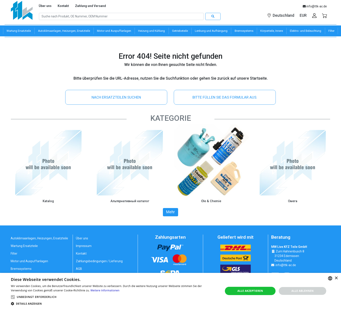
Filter (14, 253)
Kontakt (63, 6)
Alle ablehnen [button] (302, 291)
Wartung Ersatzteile (24, 245)
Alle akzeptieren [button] (250, 291)
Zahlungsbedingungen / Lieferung (99, 261)
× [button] (336, 278)
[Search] (121, 16)
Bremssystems (21, 268)
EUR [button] (303, 15)
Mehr (170, 212)
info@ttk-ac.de (286, 265)
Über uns (45, 6)
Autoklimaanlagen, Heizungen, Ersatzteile (39, 238)
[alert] (170, 291)
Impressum (84, 245)
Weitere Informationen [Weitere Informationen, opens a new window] (105, 290)
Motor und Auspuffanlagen (29, 261)
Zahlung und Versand (90, 6)
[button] (12, 297)
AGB (79, 268)
